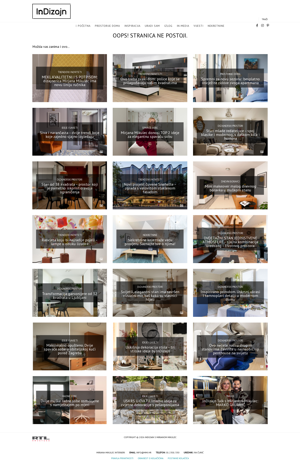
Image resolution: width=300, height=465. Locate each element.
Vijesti (198, 26)
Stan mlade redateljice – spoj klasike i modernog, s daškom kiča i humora (230, 134)
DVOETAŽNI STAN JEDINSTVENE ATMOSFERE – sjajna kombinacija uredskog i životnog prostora (230, 242)
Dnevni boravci (230, 181)
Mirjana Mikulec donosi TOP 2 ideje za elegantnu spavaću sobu (150, 134)
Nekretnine (216, 26)
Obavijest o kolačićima (150, 458)
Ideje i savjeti (70, 127)
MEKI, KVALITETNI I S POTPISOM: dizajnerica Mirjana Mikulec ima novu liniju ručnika (70, 81)
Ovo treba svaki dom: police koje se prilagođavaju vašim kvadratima (150, 80)
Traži (265, 19)
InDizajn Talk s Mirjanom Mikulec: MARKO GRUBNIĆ (230, 402)
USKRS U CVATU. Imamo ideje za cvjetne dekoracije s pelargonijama (150, 402)
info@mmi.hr (143, 452)
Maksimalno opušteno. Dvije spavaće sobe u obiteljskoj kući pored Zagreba (70, 349)
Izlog (168, 26)
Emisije (230, 396)
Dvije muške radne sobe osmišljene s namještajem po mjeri (70, 402)
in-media (183, 26)
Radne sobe (70, 396)
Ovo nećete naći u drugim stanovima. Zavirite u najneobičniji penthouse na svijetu (230, 349)
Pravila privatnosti (122, 458)
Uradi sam (152, 26)
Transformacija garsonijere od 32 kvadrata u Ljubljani (69, 295)
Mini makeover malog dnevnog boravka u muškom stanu (230, 188)
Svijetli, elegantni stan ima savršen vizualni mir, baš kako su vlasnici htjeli (150, 295)
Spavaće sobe (150, 127)
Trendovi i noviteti (70, 72)
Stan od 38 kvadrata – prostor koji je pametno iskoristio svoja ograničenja (70, 188)
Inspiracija (132, 26)
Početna (84, 26)
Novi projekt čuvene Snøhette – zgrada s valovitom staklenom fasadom (150, 188)
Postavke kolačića (178, 458)
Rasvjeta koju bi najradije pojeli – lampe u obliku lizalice (70, 241)
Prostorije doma (107, 26)
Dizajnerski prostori (230, 126)
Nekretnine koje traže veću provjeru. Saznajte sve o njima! (150, 241)
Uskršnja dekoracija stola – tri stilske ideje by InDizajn (150, 349)
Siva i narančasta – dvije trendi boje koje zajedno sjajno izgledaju (69, 134)
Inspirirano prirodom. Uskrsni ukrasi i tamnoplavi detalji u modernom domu (230, 295)
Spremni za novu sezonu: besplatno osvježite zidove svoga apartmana (230, 80)
